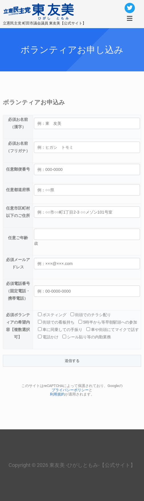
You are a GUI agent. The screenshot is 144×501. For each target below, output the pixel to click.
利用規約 (57, 394)
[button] (129, 18)
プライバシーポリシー (70, 390)
